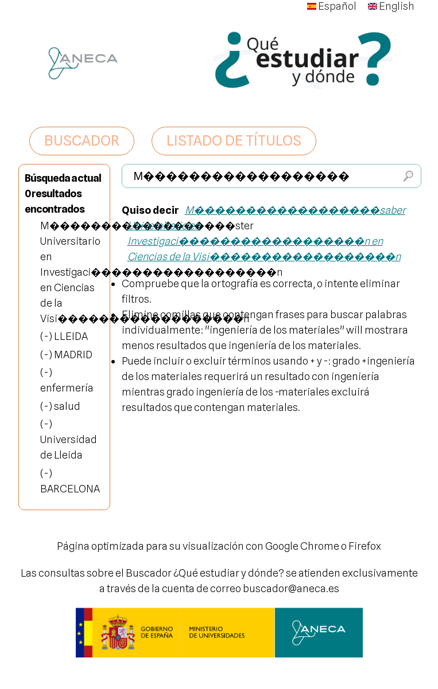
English (391, 6)
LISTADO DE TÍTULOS (233, 140)
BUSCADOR (81, 140)
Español (331, 6)
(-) (47, 336)
